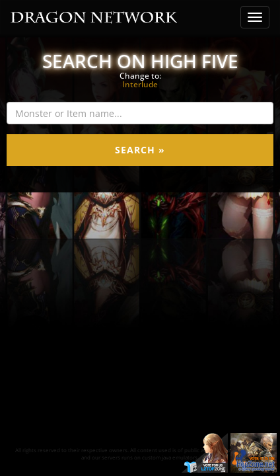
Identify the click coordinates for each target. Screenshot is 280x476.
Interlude (140, 84)
